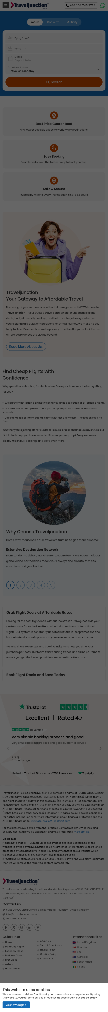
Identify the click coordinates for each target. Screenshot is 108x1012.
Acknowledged (16, 1005)
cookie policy (89, 997)
